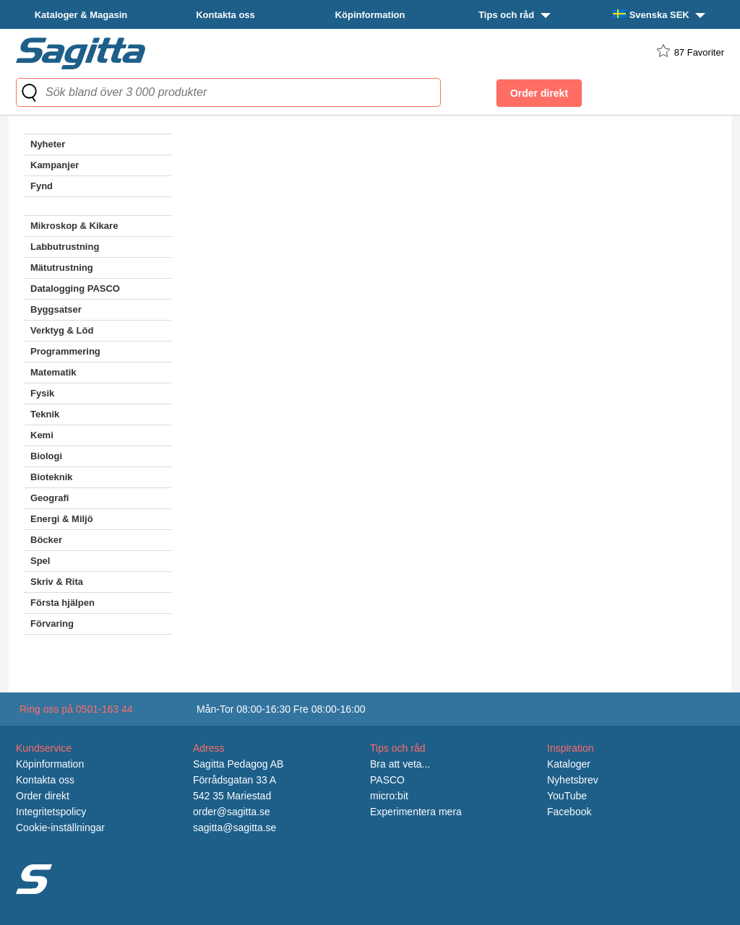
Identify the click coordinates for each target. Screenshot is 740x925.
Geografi (49, 497)
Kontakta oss (225, 14)
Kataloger (568, 764)
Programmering (65, 351)
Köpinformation (370, 14)
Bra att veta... (400, 764)
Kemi (41, 435)
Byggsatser (56, 309)
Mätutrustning (61, 267)
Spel (40, 560)
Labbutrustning (64, 246)
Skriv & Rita (56, 581)
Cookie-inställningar (60, 827)
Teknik (44, 414)
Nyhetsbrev (572, 780)
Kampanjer (54, 165)
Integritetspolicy (51, 811)
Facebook (569, 811)
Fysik (42, 393)
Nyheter (47, 144)
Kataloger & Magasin (81, 14)
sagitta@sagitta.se (234, 827)
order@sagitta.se (231, 811)
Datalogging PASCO (75, 288)
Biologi (46, 456)
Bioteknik (51, 477)
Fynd (41, 186)
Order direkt (42, 796)
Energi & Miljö (61, 518)
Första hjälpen (62, 602)
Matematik (53, 372)
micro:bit (389, 796)
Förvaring (52, 623)
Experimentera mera (416, 811)
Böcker (46, 539)
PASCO (387, 780)
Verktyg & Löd (61, 330)
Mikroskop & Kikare (74, 225)
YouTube (567, 796)
